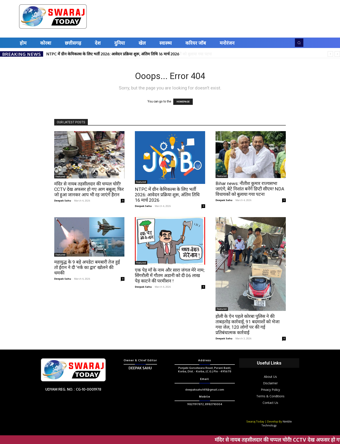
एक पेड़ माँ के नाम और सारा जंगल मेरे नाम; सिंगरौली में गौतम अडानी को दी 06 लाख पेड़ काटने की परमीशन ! (169, 275)
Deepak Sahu (62, 200)
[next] (337, 54)
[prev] (330, 54)
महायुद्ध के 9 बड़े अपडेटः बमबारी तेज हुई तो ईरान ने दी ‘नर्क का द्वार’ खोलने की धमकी (87, 267)
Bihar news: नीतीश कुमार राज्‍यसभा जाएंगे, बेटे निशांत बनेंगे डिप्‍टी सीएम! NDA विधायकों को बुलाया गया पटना (250, 189)
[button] (299, 42)
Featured (60, 176)
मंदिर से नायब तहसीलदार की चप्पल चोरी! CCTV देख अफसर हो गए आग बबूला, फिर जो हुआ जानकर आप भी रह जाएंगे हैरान (89, 189)
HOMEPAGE (183, 101)
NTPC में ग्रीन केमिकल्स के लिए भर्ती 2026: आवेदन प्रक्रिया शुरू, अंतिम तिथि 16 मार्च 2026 (112, 53)
